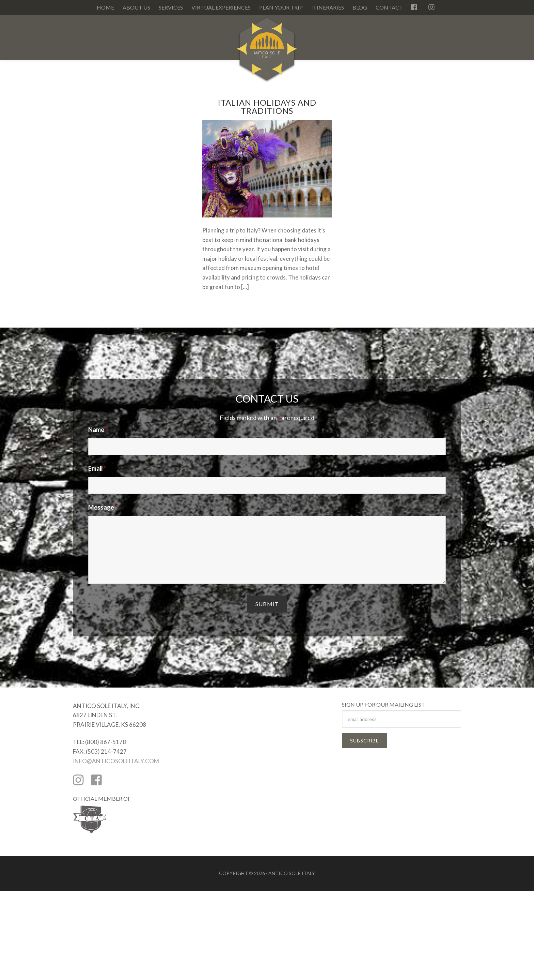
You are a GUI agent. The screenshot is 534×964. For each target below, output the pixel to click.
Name (98, 429)
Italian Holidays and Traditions (267, 106)
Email (97, 468)
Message (102, 507)
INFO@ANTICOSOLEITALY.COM (116, 761)
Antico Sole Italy (267, 52)
